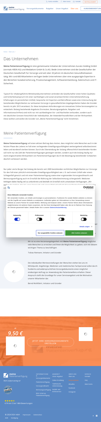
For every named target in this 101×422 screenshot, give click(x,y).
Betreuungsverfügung (43, 390)
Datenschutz (37, 415)
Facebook (72, 388)
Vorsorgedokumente (35, 8)
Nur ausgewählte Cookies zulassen (50, 233)
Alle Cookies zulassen (79, 233)
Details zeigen (85, 226)
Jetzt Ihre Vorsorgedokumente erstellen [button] (50, 342)
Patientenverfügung (43, 382)
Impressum (26, 415)
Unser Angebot (62, 8)
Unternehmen (74, 380)
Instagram (72, 392)
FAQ (86, 380)
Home (5, 52)
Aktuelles (72, 384)
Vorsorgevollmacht (42, 386)
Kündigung (14, 418)
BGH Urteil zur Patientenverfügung (43, 394)
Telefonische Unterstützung (57, 385)
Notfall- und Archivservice (56, 390)
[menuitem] (52, 1)
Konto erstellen (53, 1)
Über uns (74, 8)
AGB (6, 418)
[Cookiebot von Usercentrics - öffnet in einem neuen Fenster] (84, 187)
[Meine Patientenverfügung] (14, 9)
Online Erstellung (58, 380)
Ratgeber (49, 8)
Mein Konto (67, 1)
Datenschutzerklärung (58, 207)
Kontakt (78, 1)
